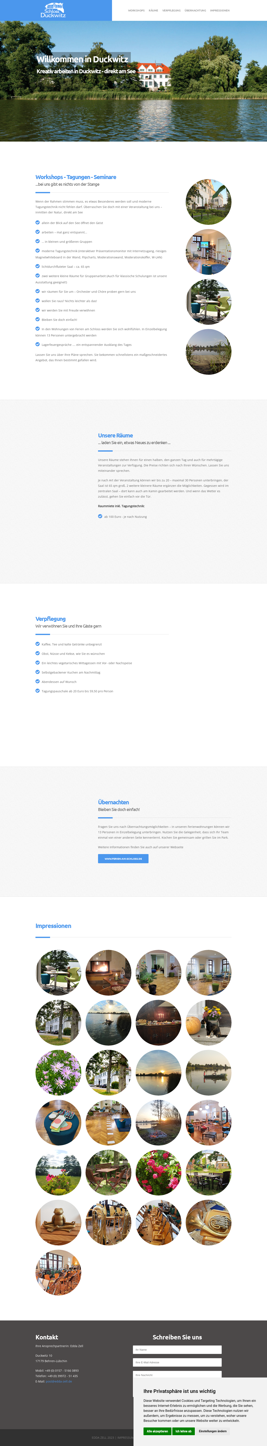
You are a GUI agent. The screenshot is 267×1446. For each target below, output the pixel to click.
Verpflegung (171, 10)
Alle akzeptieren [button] (157, 1431)
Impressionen (219, 10)
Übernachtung (195, 10)
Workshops (136, 10)
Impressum (125, 1438)
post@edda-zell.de (59, 1381)
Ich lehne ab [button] (183, 1431)
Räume (153, 10)
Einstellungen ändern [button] (213, 1431)
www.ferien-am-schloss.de (123, 858)
